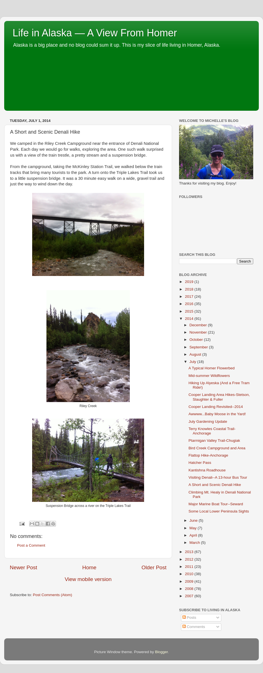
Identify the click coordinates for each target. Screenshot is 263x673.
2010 (189, 574)
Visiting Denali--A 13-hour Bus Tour (218, 477)
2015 (189, 311)
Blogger (161, 652)
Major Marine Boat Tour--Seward (216, 504)
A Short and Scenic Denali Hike (215, 485)
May (193, 528)
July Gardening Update (208, 421)
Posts (189, 617)
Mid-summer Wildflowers (209, 376)
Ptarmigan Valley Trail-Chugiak (214, 440)
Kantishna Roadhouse (207, 470)
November (198, 332)
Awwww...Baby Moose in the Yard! (217, 414)
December (198, 325)
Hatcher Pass (200, 463)
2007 (189, 596)
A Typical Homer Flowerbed (212, 368)
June (194, 520)
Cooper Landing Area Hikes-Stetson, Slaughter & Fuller (219, 397)
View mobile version (88, 579)
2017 (189, 296)
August (195, 354)
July (193, 362)
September (199, 347)
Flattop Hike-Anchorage (208, 455)
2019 (189, 282)
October (196, 339)
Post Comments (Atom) (52, 595)
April (193, 535)
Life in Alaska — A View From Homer (95, 33)
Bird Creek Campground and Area (217, 448)
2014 (189, 319)
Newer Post (23, 567)
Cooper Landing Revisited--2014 (216, 407)
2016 (189, 304)
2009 (189, 581)
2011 (189, 567)
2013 (189, 552)
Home (89, 567)
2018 (189, 289)
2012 (189, 559)
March (195, 542)
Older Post (154, 567)
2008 (189, 589)
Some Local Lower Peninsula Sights (219, 511)
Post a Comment (31, 545)
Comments (193, 627)
